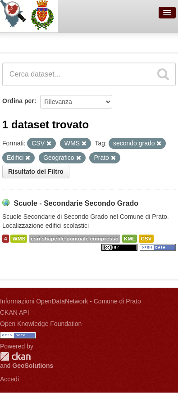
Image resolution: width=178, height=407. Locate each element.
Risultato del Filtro (36, 171)
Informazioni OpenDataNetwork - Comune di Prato (70, 301)
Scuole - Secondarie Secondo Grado (76, 203)
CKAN (15, 356)
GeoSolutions (32, 365)
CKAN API (14, 312)
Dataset (16, 41)
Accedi (9, 379)
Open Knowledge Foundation (41, 323)
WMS (18, 238)
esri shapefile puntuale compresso (75, 238)
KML (130, 238)
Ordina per (18, 100)
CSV (146, 238)
